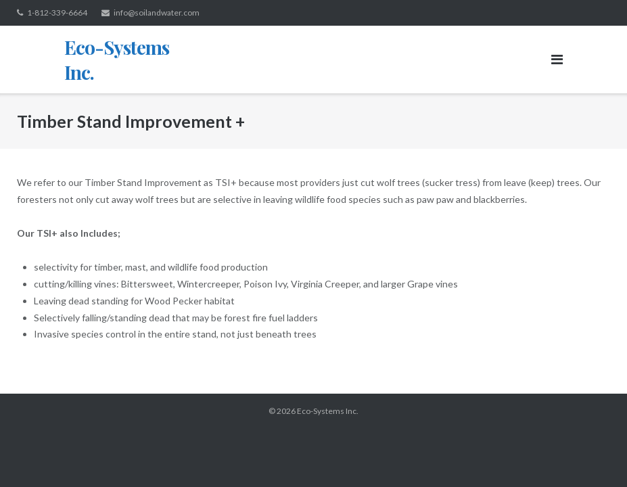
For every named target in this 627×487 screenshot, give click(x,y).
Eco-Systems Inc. (327, 411)
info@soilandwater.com (157, 12)
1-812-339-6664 (57, 12)
